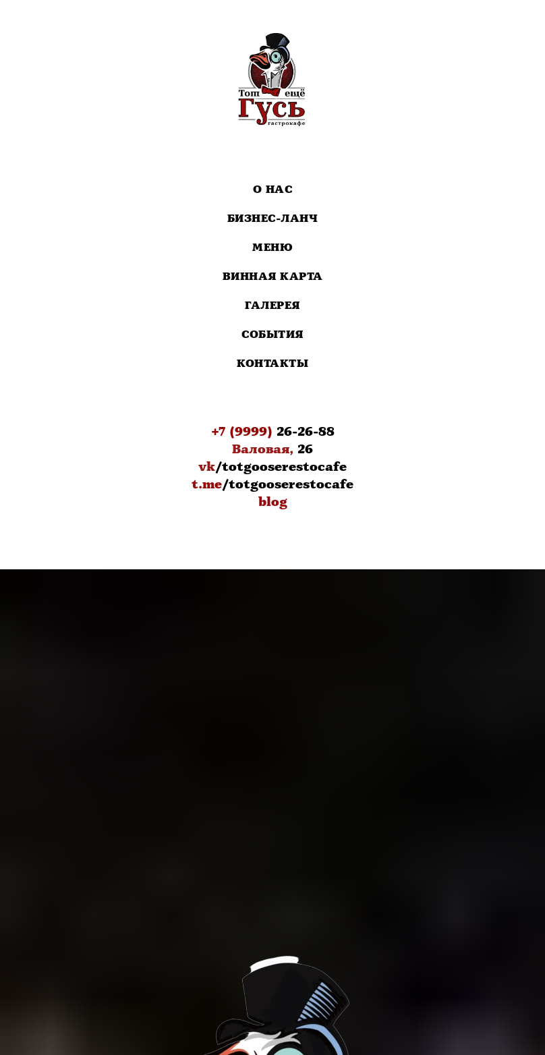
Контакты (272, 364)
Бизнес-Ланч (272, 219)
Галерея (272, 306)
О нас (273, 190)
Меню (272, 248)
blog (272, 502)
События (272, 335)
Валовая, (262, 449)
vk (206, 467)
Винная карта (273, 277)
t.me (207, 484)
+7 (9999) (241, 431)
